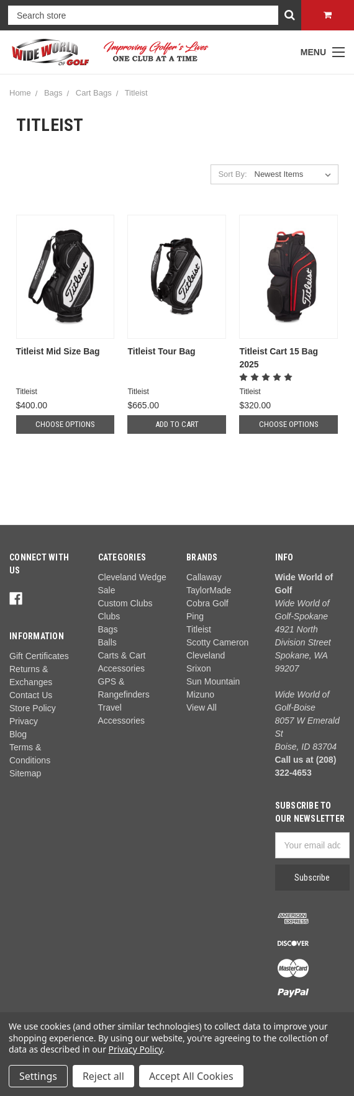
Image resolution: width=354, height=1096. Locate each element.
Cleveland (205, 655)
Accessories (121, 720)
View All (201, 707)
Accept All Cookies (191, 1076)
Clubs (109, 616)
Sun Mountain (213, 681)
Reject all (103, 1076)
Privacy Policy (136, 1049)
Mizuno (200, 694)
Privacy (23, 721)
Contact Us (30, 695)
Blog (18, 734)
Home (20, 92)
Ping (195, 616)
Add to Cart (177, 424)
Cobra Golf (207, 603)
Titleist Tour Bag (161, 351)
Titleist (136, 92)
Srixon (198, 668)
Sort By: (232, 174)
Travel (110, 707)
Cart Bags (94, 92)
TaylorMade (208, 590)
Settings (38, 1076)
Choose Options (65, 424)
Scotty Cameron (217, 642)
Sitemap (25, 773)
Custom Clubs (125, 603)
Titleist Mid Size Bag (58, 351)
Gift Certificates (39, 656)
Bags (53, 92)
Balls (107, 642)
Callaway (204, 577)
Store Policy (32, 708)
